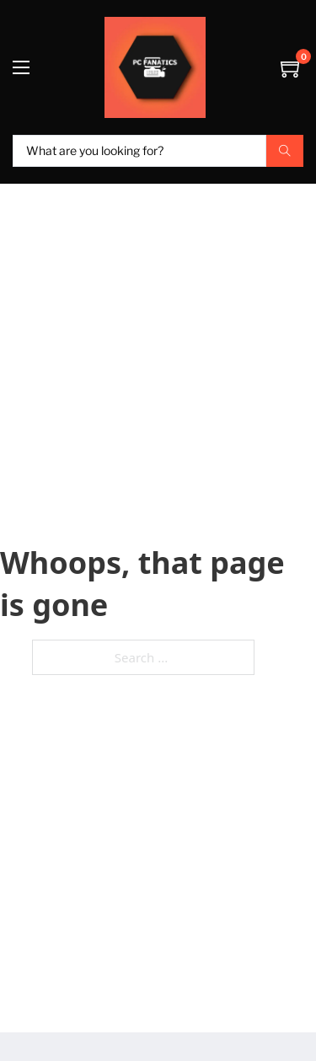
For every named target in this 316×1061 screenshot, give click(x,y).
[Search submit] (284, 151)
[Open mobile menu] (21, 67)
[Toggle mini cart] (292, 67)
